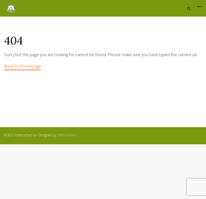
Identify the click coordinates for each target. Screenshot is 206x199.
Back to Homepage (22, 66)
